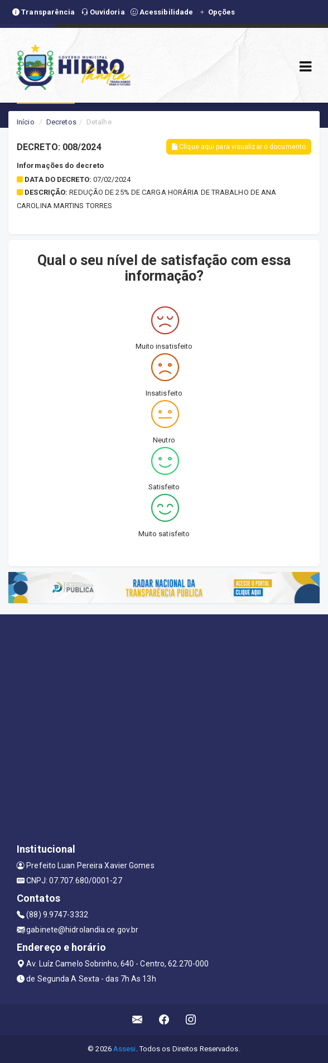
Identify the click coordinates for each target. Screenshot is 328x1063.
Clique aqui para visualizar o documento (239, 147)
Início (26, 122)
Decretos (61, 122)
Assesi (124, 1049)
